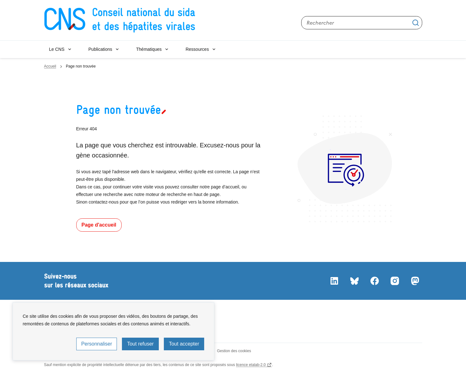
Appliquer (415, 22)
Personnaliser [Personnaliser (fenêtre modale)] (96, 343)
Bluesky (354, 280)
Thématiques (149, 49)
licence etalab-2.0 (251, 365)
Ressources (197, 49)
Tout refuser (140, 343)
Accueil (50, 66)
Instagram (394, 280)
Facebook (374, 280)
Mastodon (414, 280)
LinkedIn (334, 280)
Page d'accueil (99, 225)
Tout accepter (184, 343)
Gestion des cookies (234, 351)
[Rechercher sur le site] (362, 22)
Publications (100, 49)
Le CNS (57, 49)
